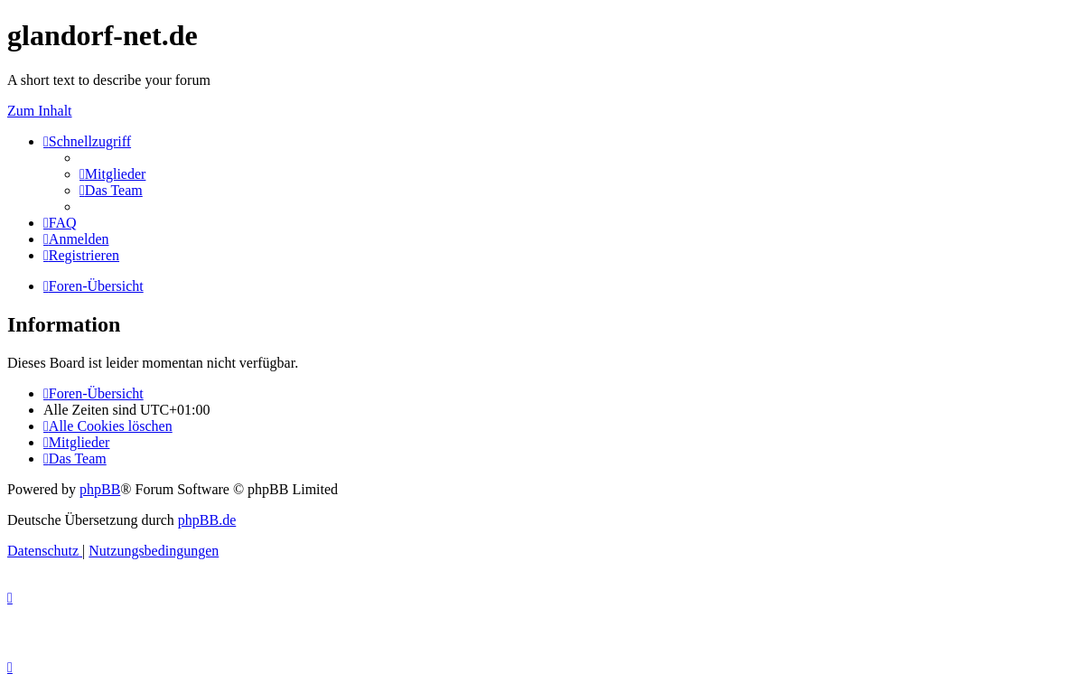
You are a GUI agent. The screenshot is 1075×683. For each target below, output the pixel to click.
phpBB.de (207, 520)
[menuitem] (112, 174)
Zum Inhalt (39, 110)
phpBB (99, 489)
